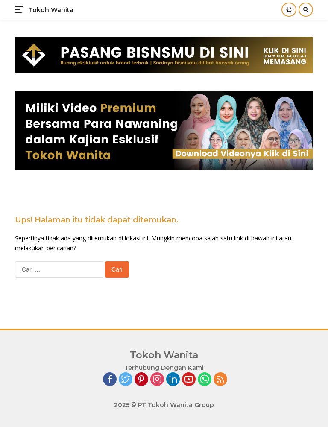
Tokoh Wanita (51, 10)
